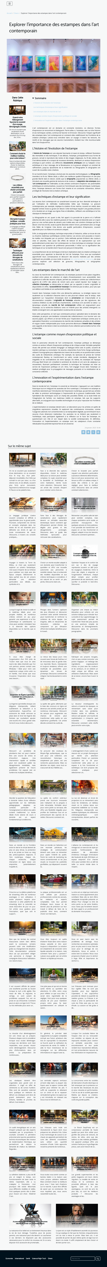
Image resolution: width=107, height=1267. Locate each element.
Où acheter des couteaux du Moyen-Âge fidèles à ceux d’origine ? (53, 743)
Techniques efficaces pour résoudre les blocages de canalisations (17, 255)
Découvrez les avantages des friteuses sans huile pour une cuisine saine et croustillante (53, 1120)
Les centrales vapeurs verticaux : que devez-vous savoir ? (53, 1072)
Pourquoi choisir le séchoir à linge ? (85, 931)
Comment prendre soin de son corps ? (53, 978)
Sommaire (40, 98)
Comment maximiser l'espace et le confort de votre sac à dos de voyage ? (84, 555)
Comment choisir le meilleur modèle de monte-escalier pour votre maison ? (53, 555)
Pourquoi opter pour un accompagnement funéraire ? (22, 1072)
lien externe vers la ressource (82, 259)
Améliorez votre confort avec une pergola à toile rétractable (54, 790)
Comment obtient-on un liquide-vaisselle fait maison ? (53, 931)
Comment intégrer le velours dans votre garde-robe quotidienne (85, 695)
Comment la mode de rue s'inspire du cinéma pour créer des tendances (85, 791)
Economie (9, 1258)
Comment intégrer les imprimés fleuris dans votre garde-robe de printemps (53, 649)
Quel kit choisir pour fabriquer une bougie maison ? (85, 648)
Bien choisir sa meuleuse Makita (84, 1071)
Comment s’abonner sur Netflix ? (22, 883)
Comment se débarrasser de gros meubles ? (85, 1025)
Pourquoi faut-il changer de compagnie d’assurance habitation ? (22, 932)
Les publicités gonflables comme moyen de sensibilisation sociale (53, 837)
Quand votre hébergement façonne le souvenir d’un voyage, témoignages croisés (17, 122)
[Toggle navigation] (9, 4)
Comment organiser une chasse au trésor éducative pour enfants (84, 601)
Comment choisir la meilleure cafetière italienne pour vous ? (53, 1166)
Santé (28, 1258)
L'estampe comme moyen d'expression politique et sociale (55, 116)
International (19, 1258)
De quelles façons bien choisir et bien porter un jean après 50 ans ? (77, 1222)
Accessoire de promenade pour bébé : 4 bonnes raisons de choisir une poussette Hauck (30, 1222)
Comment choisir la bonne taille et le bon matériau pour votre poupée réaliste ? (22, 602)
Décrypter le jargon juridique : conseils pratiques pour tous (17, 221)
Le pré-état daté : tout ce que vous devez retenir (53, 1025)
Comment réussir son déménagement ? (22, 1025)
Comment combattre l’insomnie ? (22, 977)
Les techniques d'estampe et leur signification (50, 107)
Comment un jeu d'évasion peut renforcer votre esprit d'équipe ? (53, 601)
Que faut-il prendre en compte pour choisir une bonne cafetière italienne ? (22, 1167)
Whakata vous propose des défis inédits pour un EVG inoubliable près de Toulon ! (22, 649)
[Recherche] (83, 1259)
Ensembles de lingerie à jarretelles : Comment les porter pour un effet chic (22, 696)
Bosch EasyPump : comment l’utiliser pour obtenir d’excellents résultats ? (85, 1120)
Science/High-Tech (39, 1258)
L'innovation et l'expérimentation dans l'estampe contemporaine (57, 120)
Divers (16, 13)
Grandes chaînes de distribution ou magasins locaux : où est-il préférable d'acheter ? (84, 1167)
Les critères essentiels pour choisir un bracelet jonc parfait (17, 189)
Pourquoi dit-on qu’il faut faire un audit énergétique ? (22, 1119)
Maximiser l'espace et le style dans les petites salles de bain (84, 507)
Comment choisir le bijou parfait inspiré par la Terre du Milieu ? (22, 554)
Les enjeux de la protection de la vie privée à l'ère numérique (22, 837)
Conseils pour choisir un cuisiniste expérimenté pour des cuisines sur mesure (85, 743)
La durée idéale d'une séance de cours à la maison (22, 790)
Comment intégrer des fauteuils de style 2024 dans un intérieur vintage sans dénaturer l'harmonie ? (85, 839)
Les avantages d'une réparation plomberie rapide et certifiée (22, 742)
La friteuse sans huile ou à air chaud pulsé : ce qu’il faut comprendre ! (84, 979)
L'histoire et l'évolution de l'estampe (47, 103)
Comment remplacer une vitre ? (84, 883)
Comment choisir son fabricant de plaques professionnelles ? (53, 884)
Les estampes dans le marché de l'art (47, 111)
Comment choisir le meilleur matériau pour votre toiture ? (17, 156)
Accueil (9, 13)
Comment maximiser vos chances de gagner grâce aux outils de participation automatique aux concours (53, 697)
